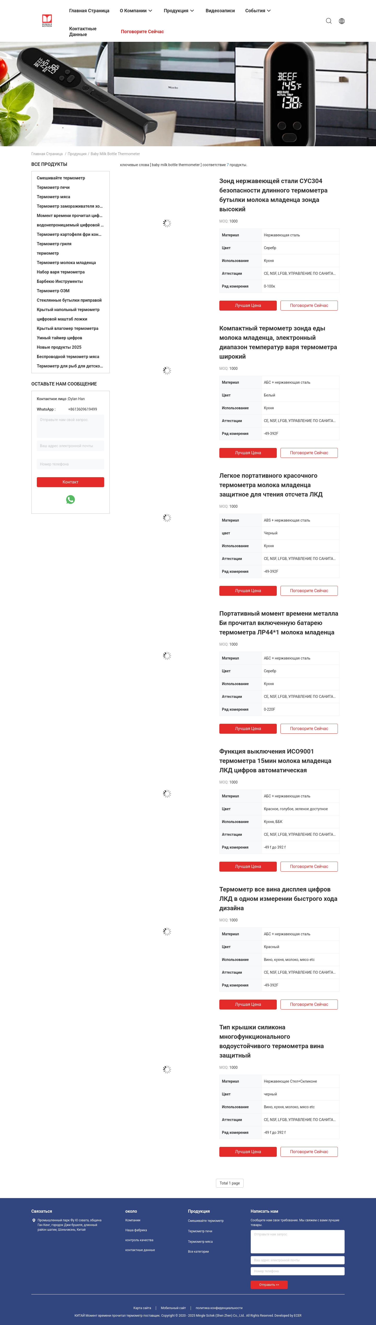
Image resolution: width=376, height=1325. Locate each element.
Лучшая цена (248, 305)
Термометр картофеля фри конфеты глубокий (70, 234)
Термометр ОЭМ (53, 290)
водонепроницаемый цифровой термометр (70, 225)
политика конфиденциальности (219, 1308)
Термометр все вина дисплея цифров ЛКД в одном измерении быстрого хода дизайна (278, 899)
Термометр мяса (53, 196)
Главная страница (47, 154)
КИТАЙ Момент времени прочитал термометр (109, 1315)
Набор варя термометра (61, 272)
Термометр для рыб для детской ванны (70, 366)
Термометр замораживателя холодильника (70, 206)
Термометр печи (53, 187)
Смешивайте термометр (61, 178)
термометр (48, 253)
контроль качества (139, 1240)
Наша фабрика (136, 1230)
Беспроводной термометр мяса (68, 356)
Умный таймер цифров (59, 337)
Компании (132, 1220)
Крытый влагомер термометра (67, 328)
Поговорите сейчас (309, 305)
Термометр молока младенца (66, 262)
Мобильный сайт (173, 1308)
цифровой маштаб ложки (62, 319)
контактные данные (140, 1250)
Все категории (198, 1251)
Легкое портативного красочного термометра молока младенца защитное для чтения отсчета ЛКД (271, 485)
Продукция (77, 154)
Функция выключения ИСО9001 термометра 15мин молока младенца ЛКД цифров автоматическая (275, 761)
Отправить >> (269, 1285)
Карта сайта (142, 1308)
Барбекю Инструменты (60, 281)
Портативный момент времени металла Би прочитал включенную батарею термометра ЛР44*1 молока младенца (278, 623)
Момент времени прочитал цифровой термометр (70, 215)
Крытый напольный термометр (68, 309)
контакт (70, 482)
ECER (298, 1315)
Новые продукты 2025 (59, 347)
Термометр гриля (54, 243)
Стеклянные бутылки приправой (69, 300)
